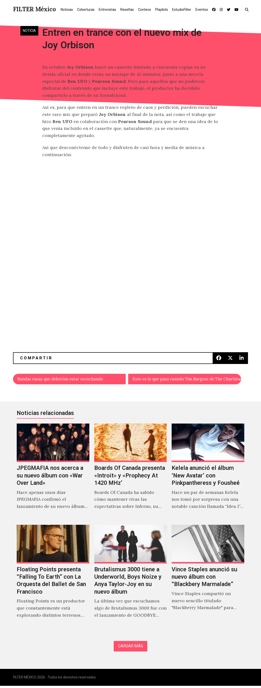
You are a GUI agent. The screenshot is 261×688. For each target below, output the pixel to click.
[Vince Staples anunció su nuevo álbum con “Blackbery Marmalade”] (208, 578)
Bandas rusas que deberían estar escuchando (66, 379)
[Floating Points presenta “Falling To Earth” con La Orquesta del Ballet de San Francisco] (53, 578)
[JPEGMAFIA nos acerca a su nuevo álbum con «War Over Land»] (53, 473)
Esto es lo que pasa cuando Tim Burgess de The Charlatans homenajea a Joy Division (187, 379)
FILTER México (34, 9)
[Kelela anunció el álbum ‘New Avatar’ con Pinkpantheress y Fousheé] (208, 473)
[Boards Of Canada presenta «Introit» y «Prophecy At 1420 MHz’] (130, 473)
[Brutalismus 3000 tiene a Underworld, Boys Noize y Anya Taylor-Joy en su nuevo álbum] (130, 578)
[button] (248, 9)
